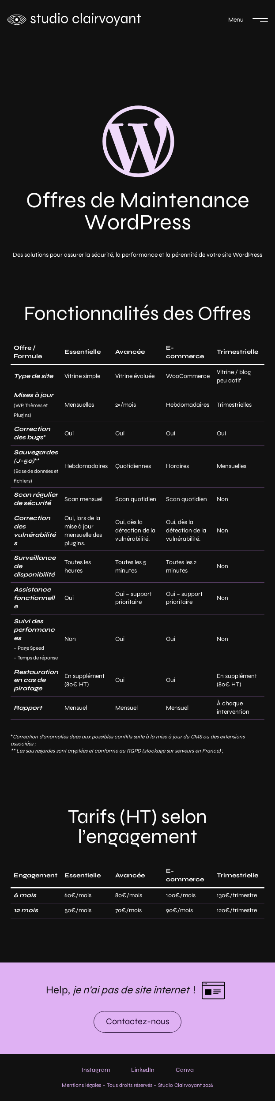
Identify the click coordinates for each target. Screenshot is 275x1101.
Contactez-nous (138, 1021)
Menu (236, 19)
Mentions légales (81, 1085)
